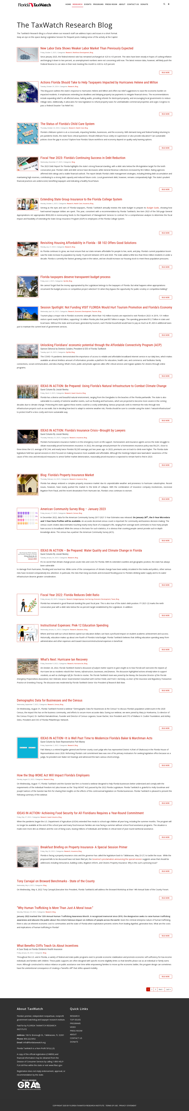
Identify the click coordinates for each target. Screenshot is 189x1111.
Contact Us (137, 4)
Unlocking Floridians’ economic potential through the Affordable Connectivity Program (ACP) (27, 351)
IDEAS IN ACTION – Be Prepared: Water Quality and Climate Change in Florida (27, 555)
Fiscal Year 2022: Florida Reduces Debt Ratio (27, 604)
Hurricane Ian (78, 663)
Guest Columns (76, 393)
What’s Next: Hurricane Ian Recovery (27, 666)
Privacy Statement (127, 1106)
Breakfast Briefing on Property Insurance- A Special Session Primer (27, 856)
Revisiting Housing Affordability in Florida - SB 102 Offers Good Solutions (27, 249)
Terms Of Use (112, 1106)
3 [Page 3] (155, 989)
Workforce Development (81, 52)
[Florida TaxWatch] (34, 4)
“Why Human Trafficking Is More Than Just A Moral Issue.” (55, 908)
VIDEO (73, 1027)
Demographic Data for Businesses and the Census (49, 700)
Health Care (80, 128)
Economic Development (83, 311)
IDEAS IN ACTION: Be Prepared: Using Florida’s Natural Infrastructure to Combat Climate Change (27, 392)
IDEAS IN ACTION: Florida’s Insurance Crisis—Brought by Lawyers (27, 436)
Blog (91, 52)
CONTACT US (76, 1038)
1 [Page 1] (148, 989)
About (124, 4)
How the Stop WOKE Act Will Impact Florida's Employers (53, 775)
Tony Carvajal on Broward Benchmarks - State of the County (56, 881)
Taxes (113, 599)
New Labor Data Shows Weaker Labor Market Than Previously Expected (27, 54)
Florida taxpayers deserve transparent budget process (27, 286)
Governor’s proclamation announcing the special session (117, 859)
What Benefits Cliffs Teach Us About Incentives (47, 946)
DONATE (74, 1041)
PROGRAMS (75, 1023)
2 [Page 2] (151, 989)
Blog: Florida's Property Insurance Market (27, 484)
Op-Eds (65, 281)
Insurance (86, 203)
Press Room (111, 4)
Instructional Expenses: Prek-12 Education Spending (27, 633)
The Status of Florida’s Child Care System (27, 133)
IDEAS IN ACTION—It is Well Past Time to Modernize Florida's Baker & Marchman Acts (27, 747)
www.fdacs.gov (55, 1065)
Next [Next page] (160, 989)
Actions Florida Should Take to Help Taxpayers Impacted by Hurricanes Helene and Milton (27, 92)
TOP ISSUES (75, 1019)
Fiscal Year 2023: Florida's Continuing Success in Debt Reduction (27, 164)
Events (85, 4)
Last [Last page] (167, 989)
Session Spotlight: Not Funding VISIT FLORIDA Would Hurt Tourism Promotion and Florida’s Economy (27, 313)
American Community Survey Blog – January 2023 (27, 518)
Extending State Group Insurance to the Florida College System (27, 204)
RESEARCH (75, 1016)
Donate (150, 4)
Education (80, 629)
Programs (97, 4)
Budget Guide (153, 207)
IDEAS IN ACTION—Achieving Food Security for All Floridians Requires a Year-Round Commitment (80, 813)
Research (72, 4)
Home (61, 4)
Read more (166, 73)
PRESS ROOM (76, 1030)
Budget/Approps (78, 599)
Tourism (94, 311)
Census (75, 513)
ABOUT (73, 1034)
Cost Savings (89, 599)
